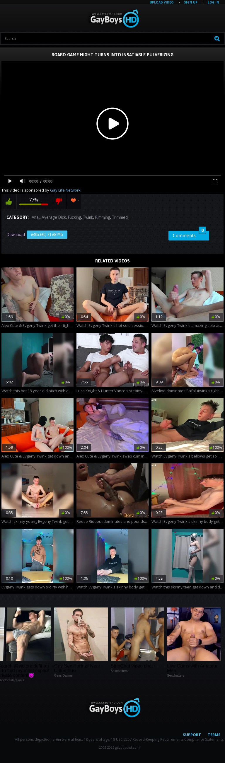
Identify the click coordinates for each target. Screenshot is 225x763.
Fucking (74, 217)
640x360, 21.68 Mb (47, 234)
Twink (88, 217)
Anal (36, 217)
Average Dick (54, 217)
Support (192, 734)
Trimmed (120, 217)
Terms (214, 734)
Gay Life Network (65, 190)
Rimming (102, 217)
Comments (189, 234)
